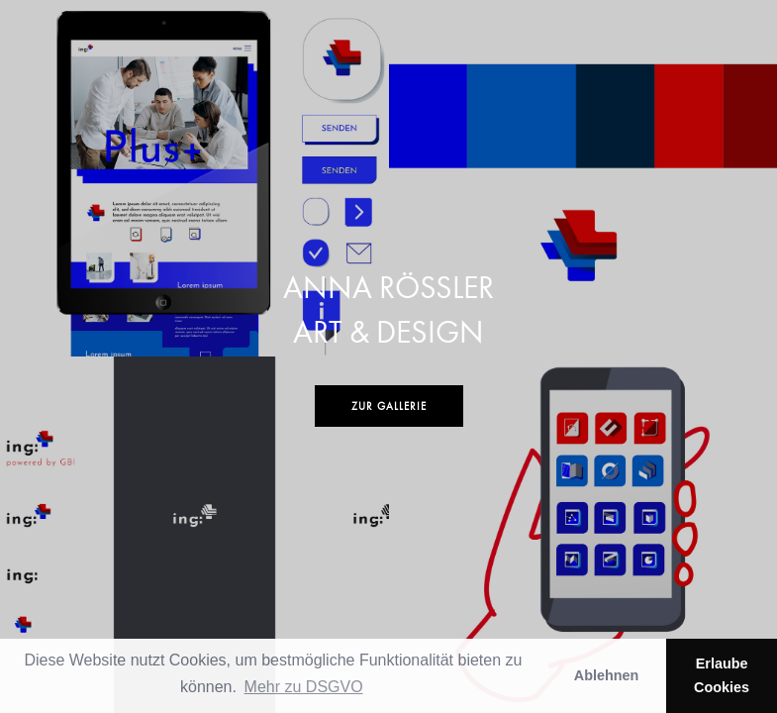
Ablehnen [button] (606, 675)
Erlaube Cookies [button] (721, 675)
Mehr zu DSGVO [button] (303, 686)
